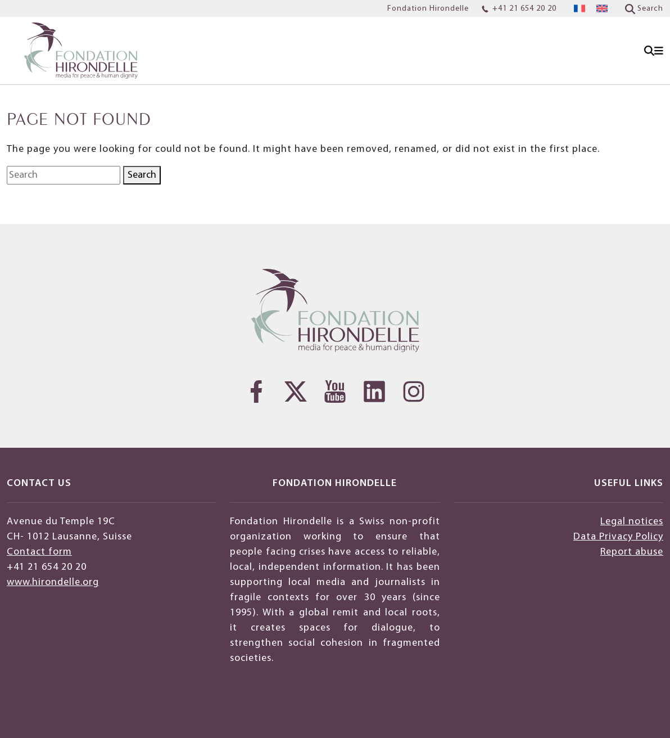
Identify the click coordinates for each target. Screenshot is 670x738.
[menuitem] (579, 9)
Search (142, 175)
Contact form (39, 552)
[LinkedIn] (374, 391)
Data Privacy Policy (618, 537)
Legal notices (631, 521)
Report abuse (631, 552)
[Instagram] (413, 391)
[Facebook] (256, 391)
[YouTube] (335, 391)
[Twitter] (295, 391)
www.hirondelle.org (53, 582)
